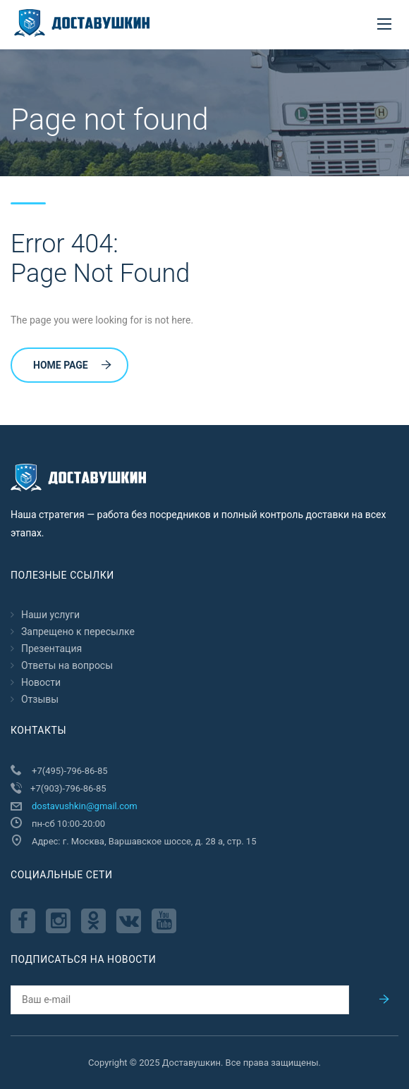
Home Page (72, 365)
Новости (41, 682)
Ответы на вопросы (67, 665)
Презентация (51, 648)
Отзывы (40, 699)
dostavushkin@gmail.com (85, 806)
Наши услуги (50, 614)
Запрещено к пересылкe (78, 631)
